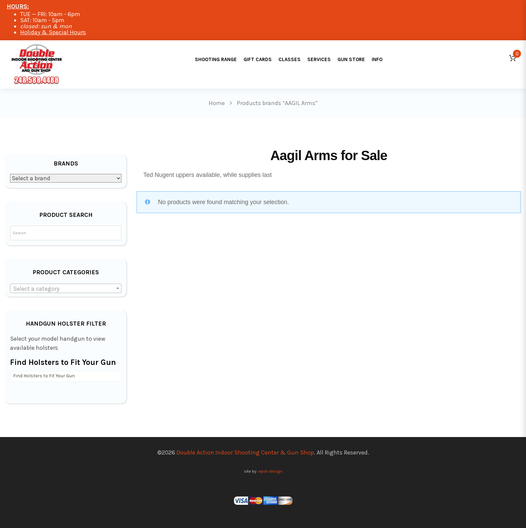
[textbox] (65, 288)
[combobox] (65, 288)
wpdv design (270, 471)
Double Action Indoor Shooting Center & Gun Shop (245, 452)
